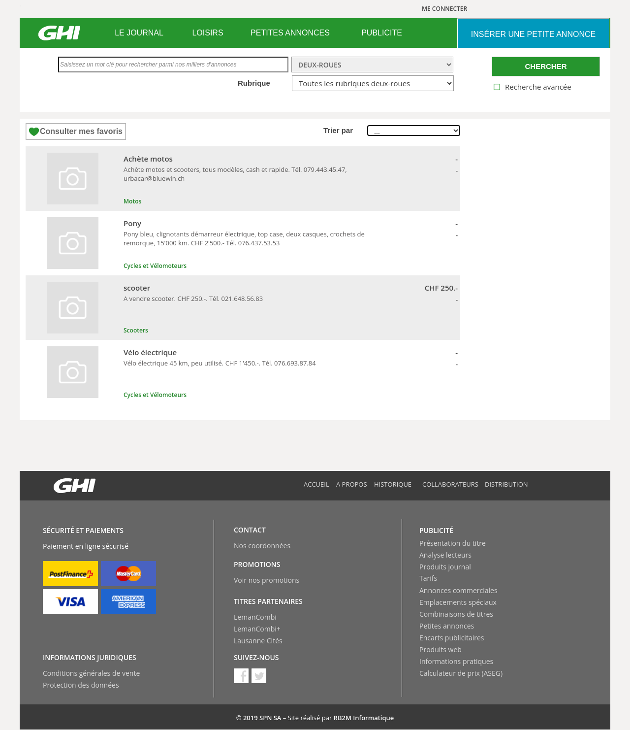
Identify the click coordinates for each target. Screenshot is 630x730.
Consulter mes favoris (81, 131)
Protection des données (81, 685)
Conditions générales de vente (91, 673)
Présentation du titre (452, 543)
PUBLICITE (381, 33)
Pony (132, 223)
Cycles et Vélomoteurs (155, 266)
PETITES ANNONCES (290, 33)
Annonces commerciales (458, 590)
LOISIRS (207, 33)
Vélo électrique (150, 352)
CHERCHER (546, 66)
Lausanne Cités (258, 640)
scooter (137, 288)
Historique (392, 484)
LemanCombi (255, 617)
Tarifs (428, 578)
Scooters (136, 330)
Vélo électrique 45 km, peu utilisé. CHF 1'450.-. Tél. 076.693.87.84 (220, 363)
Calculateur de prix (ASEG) (461, 673)
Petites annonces (446, 625)
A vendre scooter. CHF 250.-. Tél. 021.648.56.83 (193, 298)
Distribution (506, 484)
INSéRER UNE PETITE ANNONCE (533, 34)
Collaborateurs (450, 484)
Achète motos (148, 159)
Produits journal (445, 566)
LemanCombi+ (257, 628)
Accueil (316, 484)
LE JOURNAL (139, 33)
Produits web (440, 649)
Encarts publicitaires (451, 637)
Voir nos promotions (266, 580)
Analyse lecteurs (445, 555)
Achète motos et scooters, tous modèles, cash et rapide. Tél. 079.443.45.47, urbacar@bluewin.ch (235, 174)
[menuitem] (139, 33)
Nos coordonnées (262, 545)
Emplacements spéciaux (458, 602)
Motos (132, 201)
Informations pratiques (456, 661)
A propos (351, 484)
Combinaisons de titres (456, 614)
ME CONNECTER (444, 8)
